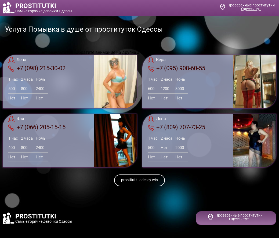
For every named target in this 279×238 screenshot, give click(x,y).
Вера (157, 60)
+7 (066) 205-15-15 (37, 127)
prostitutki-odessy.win (139, 180)
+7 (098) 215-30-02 (37, 68)
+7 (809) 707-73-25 (176, 127)
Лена (17, 60)
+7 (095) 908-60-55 (176, 68)
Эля (16, 119)
